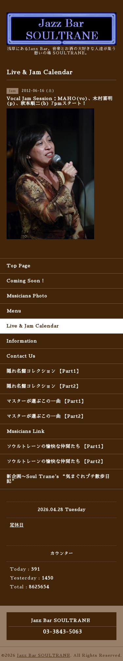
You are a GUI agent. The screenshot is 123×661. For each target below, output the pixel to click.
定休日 (17, 525)
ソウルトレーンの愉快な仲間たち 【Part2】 (56, 461)
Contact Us (21, 356)
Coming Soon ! (25, 280)
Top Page (19, 265)
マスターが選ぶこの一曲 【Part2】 (46, 416)
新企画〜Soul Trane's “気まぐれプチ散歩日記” (58, 479)
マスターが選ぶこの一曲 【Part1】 (46, 401)
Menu (14, 311)
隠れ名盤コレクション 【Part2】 (44, 386)
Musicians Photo (27, 296)
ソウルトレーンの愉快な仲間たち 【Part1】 (56, 446)
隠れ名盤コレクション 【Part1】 (44, 371)
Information (22, 341)
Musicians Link (26, 431)
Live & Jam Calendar (33, 326)
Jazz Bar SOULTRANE (43, 655)
